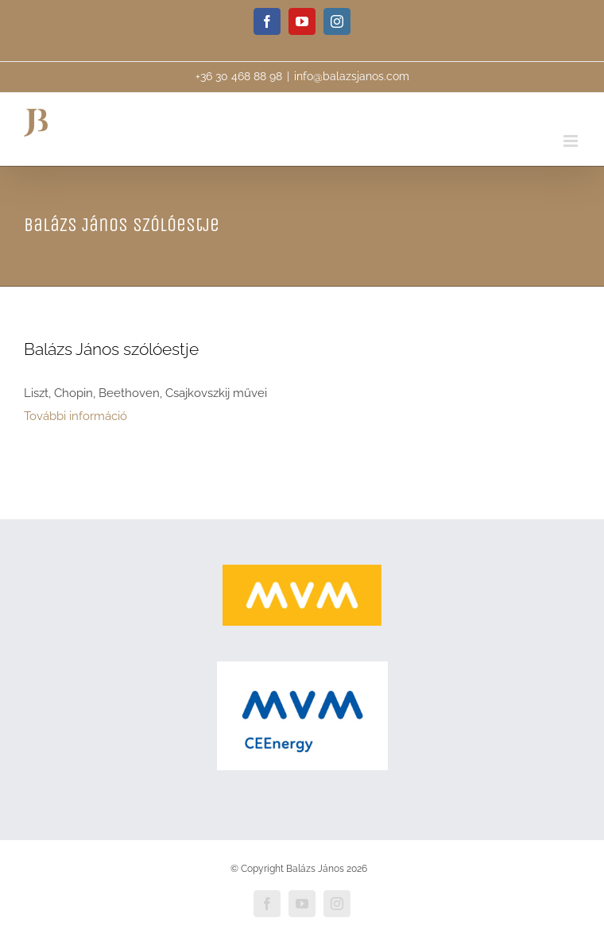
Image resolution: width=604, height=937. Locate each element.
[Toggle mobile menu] (571, 141)
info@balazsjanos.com (351, 76)
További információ (75, 416)
